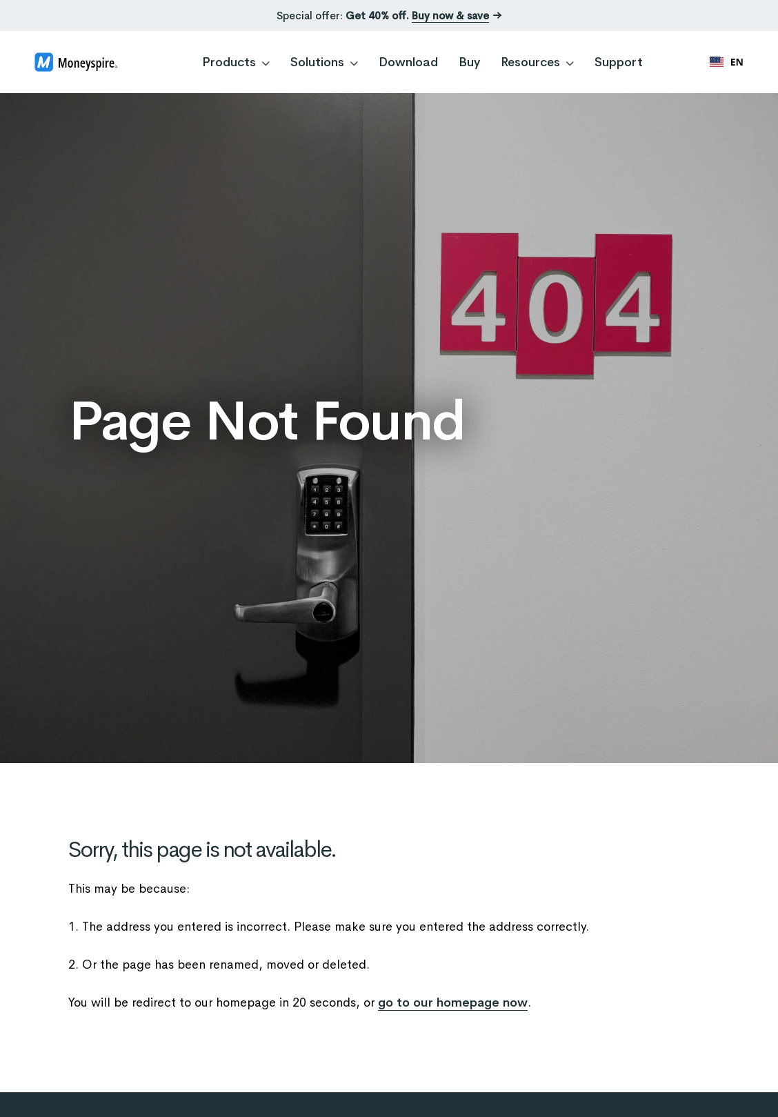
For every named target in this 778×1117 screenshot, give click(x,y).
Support (619, 62)
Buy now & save (450, 15)
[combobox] (726, 62)
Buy (469, 62)
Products (236, 62)
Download (408, 62)
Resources (537, 62)
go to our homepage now (453, 1002)
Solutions (324, 62)
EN (727, 61)
